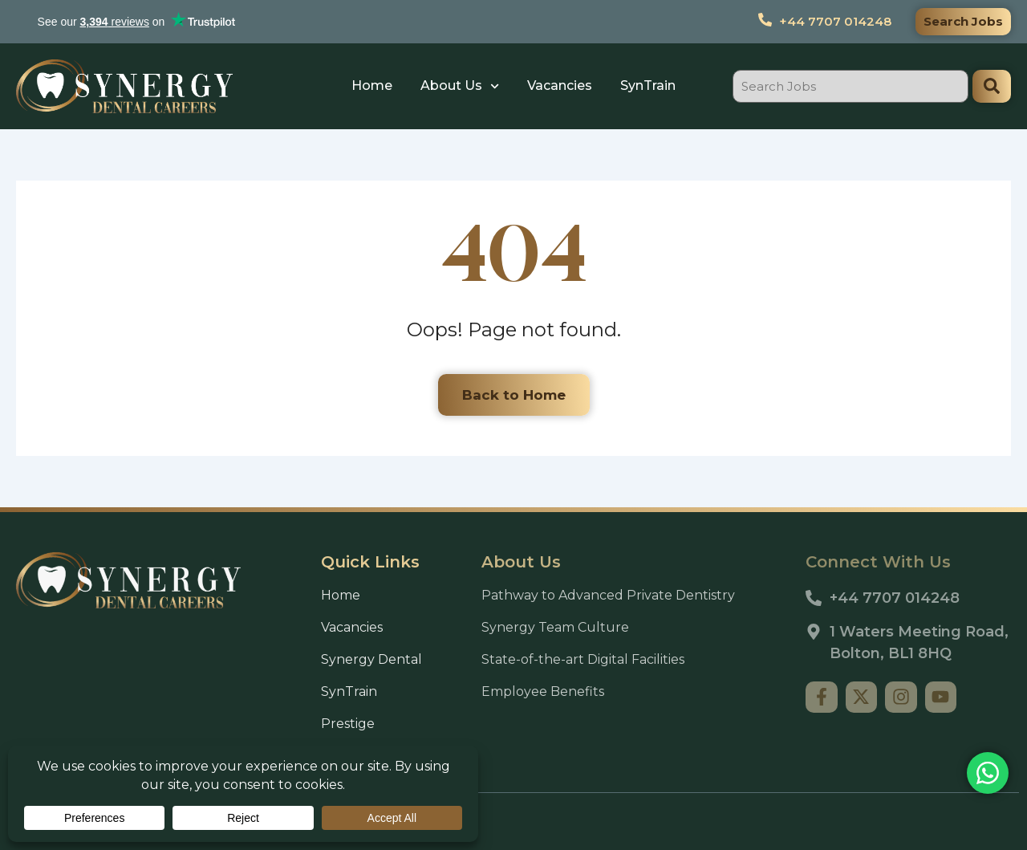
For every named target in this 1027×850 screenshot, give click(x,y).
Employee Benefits (542, 691)
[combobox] (850, 86)
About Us (459, 86)
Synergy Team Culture (555, 627)
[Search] (991, 86)
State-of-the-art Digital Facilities (582, 659)
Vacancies (559, 85)
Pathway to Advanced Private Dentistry (608, 595)
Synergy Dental (371, 659)
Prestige (348, 723)
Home (371, 85)
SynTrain (648, 85)
